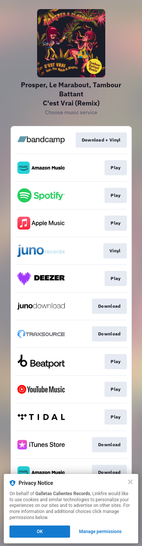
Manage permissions (100, 531)
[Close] (130, 482)
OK (40, 531)
